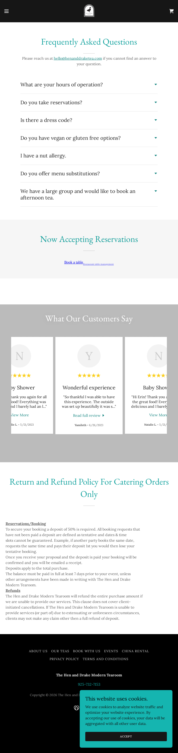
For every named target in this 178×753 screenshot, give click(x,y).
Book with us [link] (87, 651)
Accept (126, 736)
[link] (89, 11)
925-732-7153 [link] (89, 684)
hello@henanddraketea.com (78, 58)
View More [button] (19, 415)
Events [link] (111, 651)
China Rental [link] (135, 651)
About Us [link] (38, 651)
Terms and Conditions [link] (105, 659)
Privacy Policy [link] (64, 659)
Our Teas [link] (60, 651)
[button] (15, 11)
